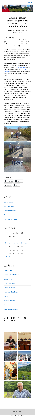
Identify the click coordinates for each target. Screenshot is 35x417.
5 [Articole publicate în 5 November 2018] (5, 243)
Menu (30, 2)
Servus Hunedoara (9, 300)
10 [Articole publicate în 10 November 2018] (25, 243)
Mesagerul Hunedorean (11, 292)
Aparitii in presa (8, 202)
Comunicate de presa (10, 210)
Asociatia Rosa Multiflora (12, 275)
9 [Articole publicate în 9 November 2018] (21, 243)
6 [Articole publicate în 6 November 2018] (9, 243)
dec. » (9, 257)
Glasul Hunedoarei (9, 288)
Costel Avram (17, 33)
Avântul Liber (8, 279)
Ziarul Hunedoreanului (11, 309)
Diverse (6, 215)
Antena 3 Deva (8, 270)
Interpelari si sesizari (10, 219)
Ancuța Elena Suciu (20, 67)
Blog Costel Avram (9, 206)
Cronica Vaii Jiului (9, 283)
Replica (6, 296)
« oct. (5, 257)
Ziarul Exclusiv (8, 305)
